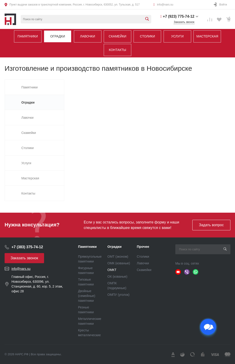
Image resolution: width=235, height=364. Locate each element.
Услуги (177, 36)
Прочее (143, 246)
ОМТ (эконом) (117, 256)
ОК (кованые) (117, 276)
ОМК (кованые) (118, 263)
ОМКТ (111, 270)
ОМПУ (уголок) (118, 294)
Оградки (57, 36)
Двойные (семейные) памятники (86, 295)
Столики (147, 36)
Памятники (28, 36)
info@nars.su (165, 4)
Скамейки (117, 36)
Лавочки (87, 36)
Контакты (117, 50)
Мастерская (207, 36)
